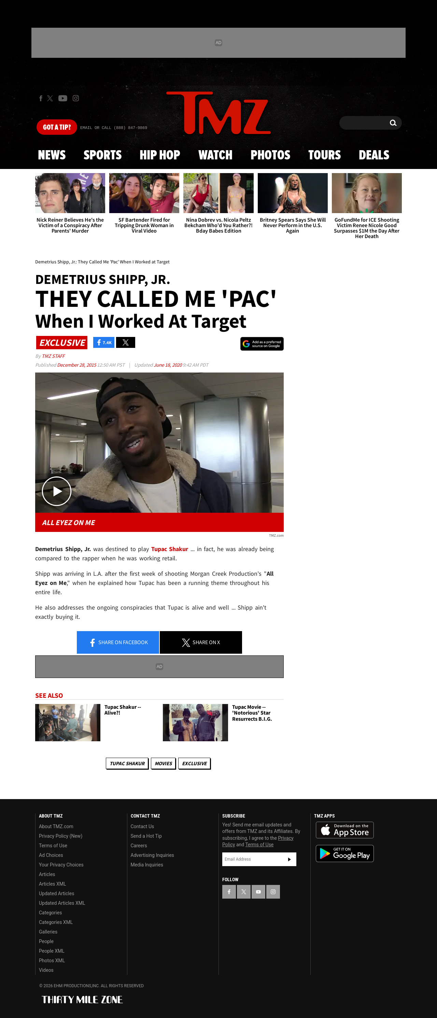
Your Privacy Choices (61, 864)
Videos (46, 970)
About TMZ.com (56, 826)
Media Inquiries (147, 864)
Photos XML (52, 960)
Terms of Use (53, 845)
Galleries (48, 932)
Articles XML (52, 884)
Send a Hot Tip (146, 836)
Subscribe (289, 859)
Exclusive (194, 763)
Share (118, 643)
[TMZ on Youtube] (63, 98)
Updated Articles (56, 893)
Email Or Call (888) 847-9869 (113, 128)
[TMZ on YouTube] (258, 892)
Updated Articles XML (62, 903)
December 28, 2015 (77, 365)
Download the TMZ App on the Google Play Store (345, 853)
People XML (52, 951)
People (46, 941)
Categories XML (56, 922)
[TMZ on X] (51, 98)
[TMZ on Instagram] (76, 98)
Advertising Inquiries (152, 855)
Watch (215, 155)
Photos (270, 155)
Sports (103, 155)
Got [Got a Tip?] (57, 127)
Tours (324, 155)
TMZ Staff (53, 356)
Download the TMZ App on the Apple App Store (345, 830)
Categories (50, 912)
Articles (47, 874)
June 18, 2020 (168, 365)
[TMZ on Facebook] (40, 98)
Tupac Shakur (127, 763)
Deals (374, 155)
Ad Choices (51, 855)
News (52, 155)
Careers (139, 845)
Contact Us (142, 826)
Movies (163, 763)
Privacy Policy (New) (60, 836)
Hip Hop (160, 155)
